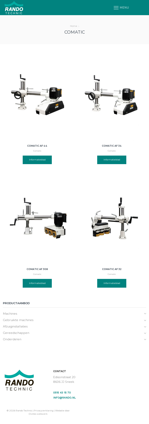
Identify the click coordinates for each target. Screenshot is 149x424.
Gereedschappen (16, 333)
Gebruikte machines (19, 320)
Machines (10, 313)
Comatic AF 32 (111, 269)
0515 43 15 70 (62, 393)
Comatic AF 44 (37, 145)
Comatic (37, 151)
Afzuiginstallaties (16, 327)
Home (73, 25)
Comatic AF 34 (112, 145)
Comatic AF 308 (37, 269)
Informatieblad (37, 159)
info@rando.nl (64, 398)
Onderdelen (12, 340)
